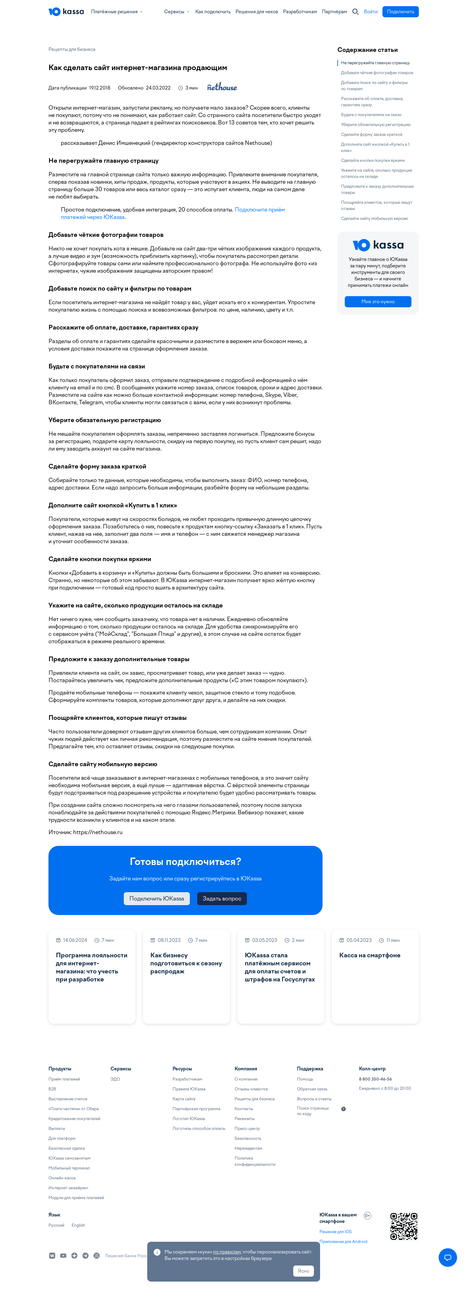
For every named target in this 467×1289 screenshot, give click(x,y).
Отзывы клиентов (251, 1089)
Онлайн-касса (62, 1178)
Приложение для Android (343, 1241)
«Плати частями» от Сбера (73, 1108)
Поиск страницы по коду (313, 1111)
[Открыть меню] (448, 1257)
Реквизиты (245, 1118)
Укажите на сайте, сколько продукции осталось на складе (376, 173)
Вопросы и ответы (314, 1099)
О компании (246, 1079)
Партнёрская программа (196, 1108)
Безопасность (248, 1138)
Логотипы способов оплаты (199, 1128)
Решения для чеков (257, 12)
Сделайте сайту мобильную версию (374, 218)
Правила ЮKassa (189, 1089)
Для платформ (62, 1138)
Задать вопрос (222, 898)
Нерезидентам (248, 1148)
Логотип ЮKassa (189, 1118)
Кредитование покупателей (74, 1118)
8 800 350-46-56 (375, 1079)
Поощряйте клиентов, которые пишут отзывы (376, 205)
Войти (371, 12)
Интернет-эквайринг (68, 1188)
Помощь (305, 1079)
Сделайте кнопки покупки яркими (373, 160)
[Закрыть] (355, 11)
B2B (52, 1089)
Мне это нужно (378, 301)
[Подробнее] (343, 1108)
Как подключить (213, 12)
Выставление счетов (67, 1099)
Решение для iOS (335, 1231)
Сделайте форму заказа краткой (371, 134)
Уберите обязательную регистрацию (376, 124)
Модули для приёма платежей (76, 1197)
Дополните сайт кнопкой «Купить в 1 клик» (375, 147)
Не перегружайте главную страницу (375, 63)
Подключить (400, 12)
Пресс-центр (247, 1128)
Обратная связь (312, 1089)
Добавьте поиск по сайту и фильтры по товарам (374, 85)
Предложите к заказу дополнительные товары (377, 189)
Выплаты (56, 1128)
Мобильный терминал (69, 1168)
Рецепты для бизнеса (71, 49)
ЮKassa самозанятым (69, 1158)
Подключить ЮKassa (156, 898)
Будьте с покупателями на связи (371, 114)
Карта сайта (184, 1099)
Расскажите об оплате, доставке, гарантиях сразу (372, 101)
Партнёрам (334, 12)
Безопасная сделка (66, 1148)
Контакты (244, 1108)
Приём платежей (64, 1079)
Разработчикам (300, 12)
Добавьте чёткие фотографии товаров (377, 72)
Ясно (303, 1271)
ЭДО (115, 1079)
